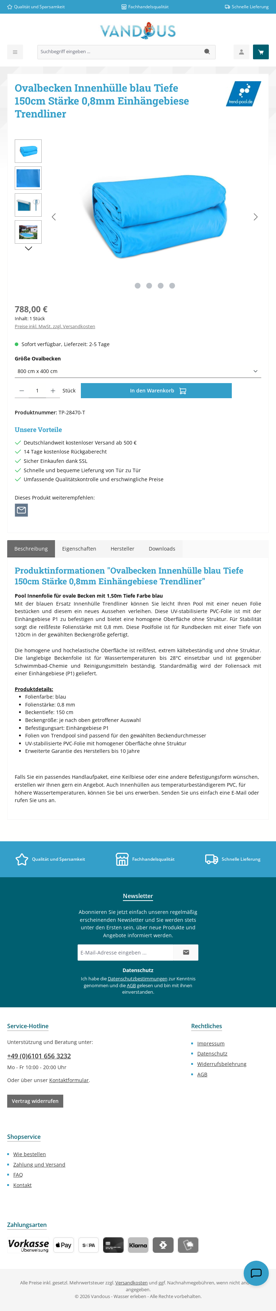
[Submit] (185, 952)
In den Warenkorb (158, 390)
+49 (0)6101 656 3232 (39, 1056)
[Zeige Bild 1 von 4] (138, 286)
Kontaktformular (69, 1080)
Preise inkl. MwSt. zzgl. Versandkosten (55, 326)
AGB (131, 986)
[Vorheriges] (54, 217)
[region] (138, 216)
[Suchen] (207, 52)
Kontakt (22, 1185)
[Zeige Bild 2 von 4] (149, 286)
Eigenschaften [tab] (79, 548)
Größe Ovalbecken (51, 358)
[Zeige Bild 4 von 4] (172, 286)
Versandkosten (131, 1283)
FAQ (18, 1174)
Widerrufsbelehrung (222, 1064)
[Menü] (15, 52)
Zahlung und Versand (39, 1164)
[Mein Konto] (241, 52)
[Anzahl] (37, 390)
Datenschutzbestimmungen (137, 979)
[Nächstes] (255, 217)
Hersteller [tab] (122, 548)
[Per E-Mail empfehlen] (21, 509)
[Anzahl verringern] (22, 390)
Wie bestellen (29, 1154)
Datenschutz (212, 1053)
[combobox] (118, 52)
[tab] (31, 548)
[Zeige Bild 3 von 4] (161, 286)
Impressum (211, 1043)
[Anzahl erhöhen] (53, 390)
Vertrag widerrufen (35, 1101)
